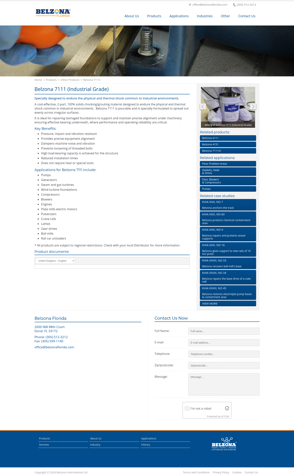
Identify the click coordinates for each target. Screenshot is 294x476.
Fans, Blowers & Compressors (211, 181)
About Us (131, 16)
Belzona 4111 (210, 138)
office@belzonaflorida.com (208, 4)
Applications (179, 16)
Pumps (206, 189)
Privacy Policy (221, 472)
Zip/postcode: (164, 365)
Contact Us (246, 16)
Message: (161, 377)
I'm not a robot (201, 408)
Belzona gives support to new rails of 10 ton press (227, 249)
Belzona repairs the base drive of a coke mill (227, 277)
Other (225, 16)
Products (154, 16)
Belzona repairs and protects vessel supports (227, 234)
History (145, 444)
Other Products (70, 80)
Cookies (237, 472)
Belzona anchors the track (227, 204)
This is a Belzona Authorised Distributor (224, 443)
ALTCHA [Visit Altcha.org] (225, 416)
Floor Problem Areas (214, 163)
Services (44, 444)
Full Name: (162, 331)
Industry (95, 444)
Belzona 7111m (211, 150)
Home (38, 80)
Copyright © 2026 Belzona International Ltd (60, 472)
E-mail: (159, 342)
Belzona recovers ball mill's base (227, 263)
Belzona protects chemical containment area (227, 218)
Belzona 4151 (210, 144)
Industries (205, 16)
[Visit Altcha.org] (227, 408)
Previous (202, 107)
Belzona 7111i (91, 80)
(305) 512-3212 (244, 4)
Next (253, 107)
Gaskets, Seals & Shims (210, 171)
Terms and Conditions (196, 472)
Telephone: (162, 354)
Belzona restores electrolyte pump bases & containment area (227, 292)
